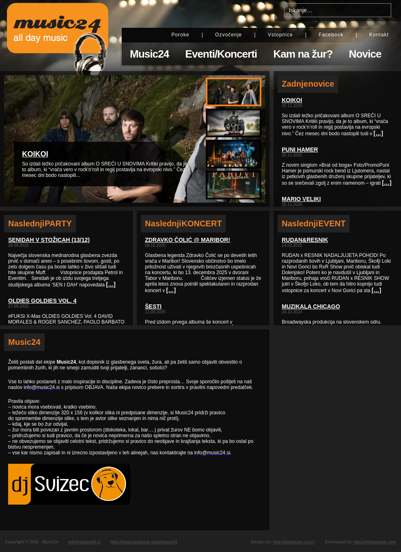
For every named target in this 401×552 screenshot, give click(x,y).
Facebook (331, 35)
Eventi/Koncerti (221, 54)
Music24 (149, 54)
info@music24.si (84, 542)
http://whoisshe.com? (294, 542)
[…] (111, 284)
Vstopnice (280, 35)
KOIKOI (35, 154)
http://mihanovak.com (375, 542)
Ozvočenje (228, 35)
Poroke (180, 35)
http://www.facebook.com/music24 (143, 542)
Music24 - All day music (57, 35)
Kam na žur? (302, 54)
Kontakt (379, 35)
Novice (365, 54)
